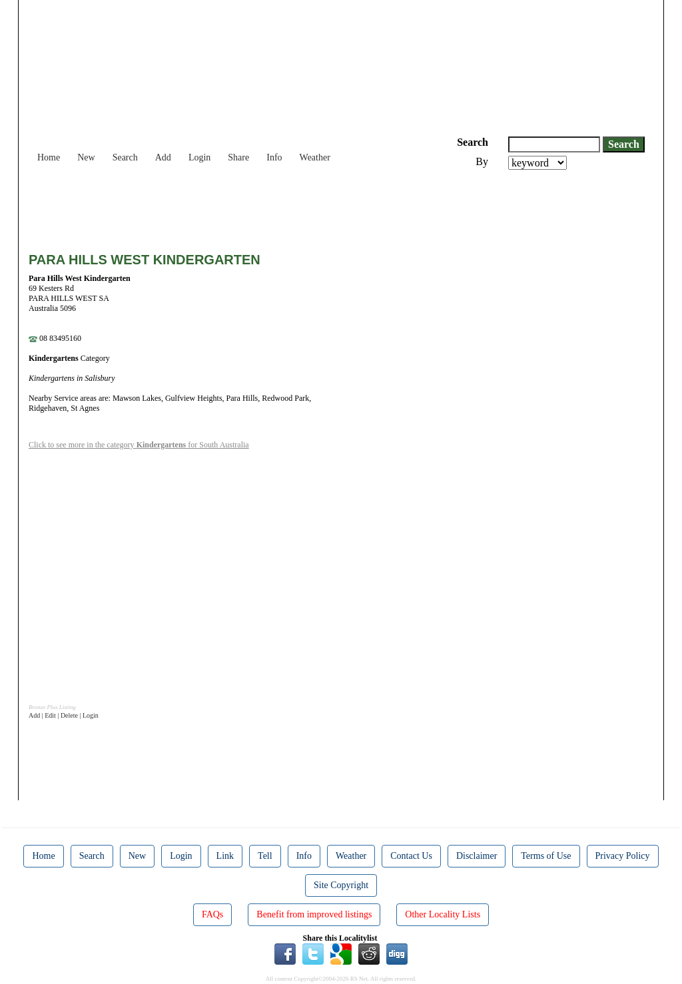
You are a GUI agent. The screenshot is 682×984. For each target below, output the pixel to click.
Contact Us (411, 856)
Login (199, 157)
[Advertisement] (271, 206)
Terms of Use (546, 856)
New (86, 157)
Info (274, 157)
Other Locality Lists (442, 914)
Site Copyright (341, 885)
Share (238, 157)
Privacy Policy (622, 856)
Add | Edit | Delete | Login (64, 715)
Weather (315, 157)
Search (125, 157)
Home (48, 157)
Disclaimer (476, 856)
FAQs (212, 914)
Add (163, 157)
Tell (265, 856)
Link (225, 856)
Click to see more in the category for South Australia (139, 444)
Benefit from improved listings (314, 914)
